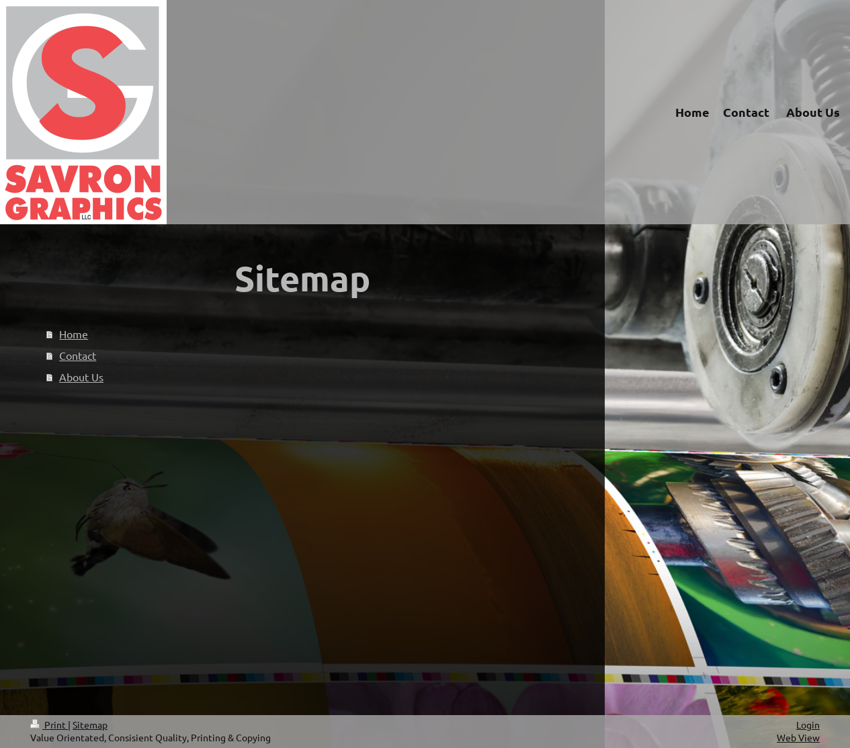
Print (49, 724)
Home (73, 333)
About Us (81, 376)
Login (808, 724)
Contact (77, 355)
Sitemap (90, 724)
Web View (798, 737)
